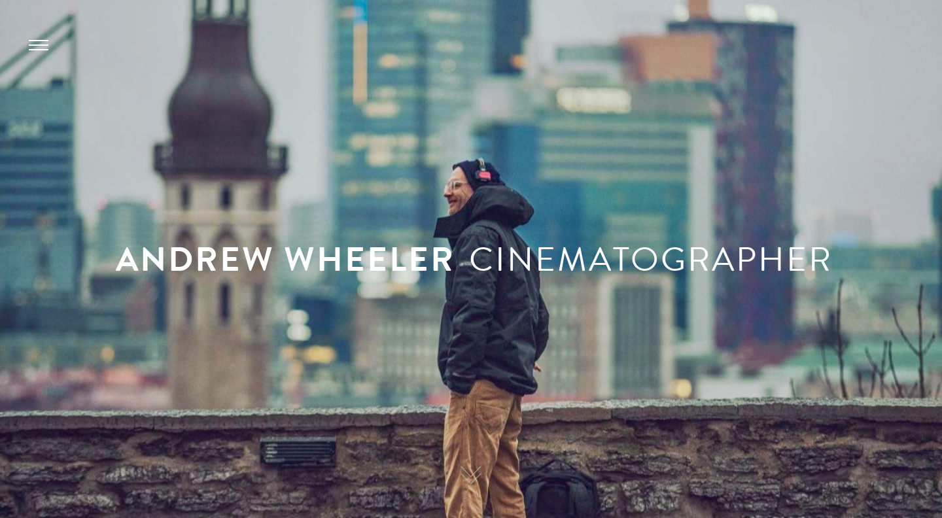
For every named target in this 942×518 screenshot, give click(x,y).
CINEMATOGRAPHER (651, 259)
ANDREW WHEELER (285, 259)
